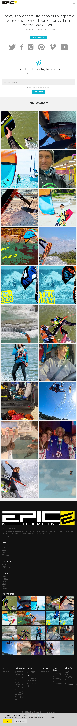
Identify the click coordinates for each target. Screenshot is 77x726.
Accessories (71, 684)
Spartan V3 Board (31, 673)
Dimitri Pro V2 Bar (32, 678)
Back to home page (38, 37)
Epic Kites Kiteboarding (34, 712)
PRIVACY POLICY (6, 567)
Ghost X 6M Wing (19, 694)
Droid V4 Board (31, 671)
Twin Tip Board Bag (57, 683)
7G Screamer (5, 671)
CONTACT (4, 564)
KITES (3, 545)
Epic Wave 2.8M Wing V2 (19, 682)
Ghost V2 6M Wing (19, 697)
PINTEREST (4, 581)
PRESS (3, 552)
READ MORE (5, 537)
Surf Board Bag (56, 678)
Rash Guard (68, 676)
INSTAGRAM (5, 580)
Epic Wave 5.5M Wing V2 (19, 688)
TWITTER (4, 578)
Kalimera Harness (44, 671)
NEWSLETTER (5, 588)
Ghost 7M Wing (19, 693)
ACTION (4, 549)
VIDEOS (4, 551)
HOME (4, 566)
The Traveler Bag (57, 673)
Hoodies (67, 681)
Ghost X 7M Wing (19, 696)
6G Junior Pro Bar (31, 687)
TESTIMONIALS (5, 555)
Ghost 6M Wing (19, 691)
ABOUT (4, 554)
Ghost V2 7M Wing (19, 699)
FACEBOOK (5, 576)
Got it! (7, 721)
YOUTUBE (4, 583)
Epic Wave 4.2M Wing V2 (19, 685)
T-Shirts (67, 671)
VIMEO (4, 585)
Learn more (20, 721)
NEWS (3, 547)
